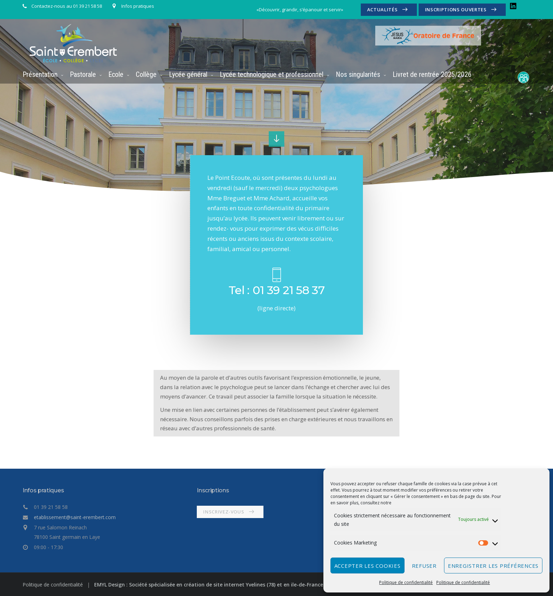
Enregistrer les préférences (493, 565)
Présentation (40, 74)
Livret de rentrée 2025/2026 (432, 74)
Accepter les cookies (367, 565)
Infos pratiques (137, 6)
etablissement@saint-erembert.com (75, 517)
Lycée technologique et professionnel (271, 74)
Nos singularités (358, 74)
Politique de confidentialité (406, 582)
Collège (146, 74)
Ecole (115, 74)
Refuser (424, 565)
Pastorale (83, 74)
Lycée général (188, 74)
